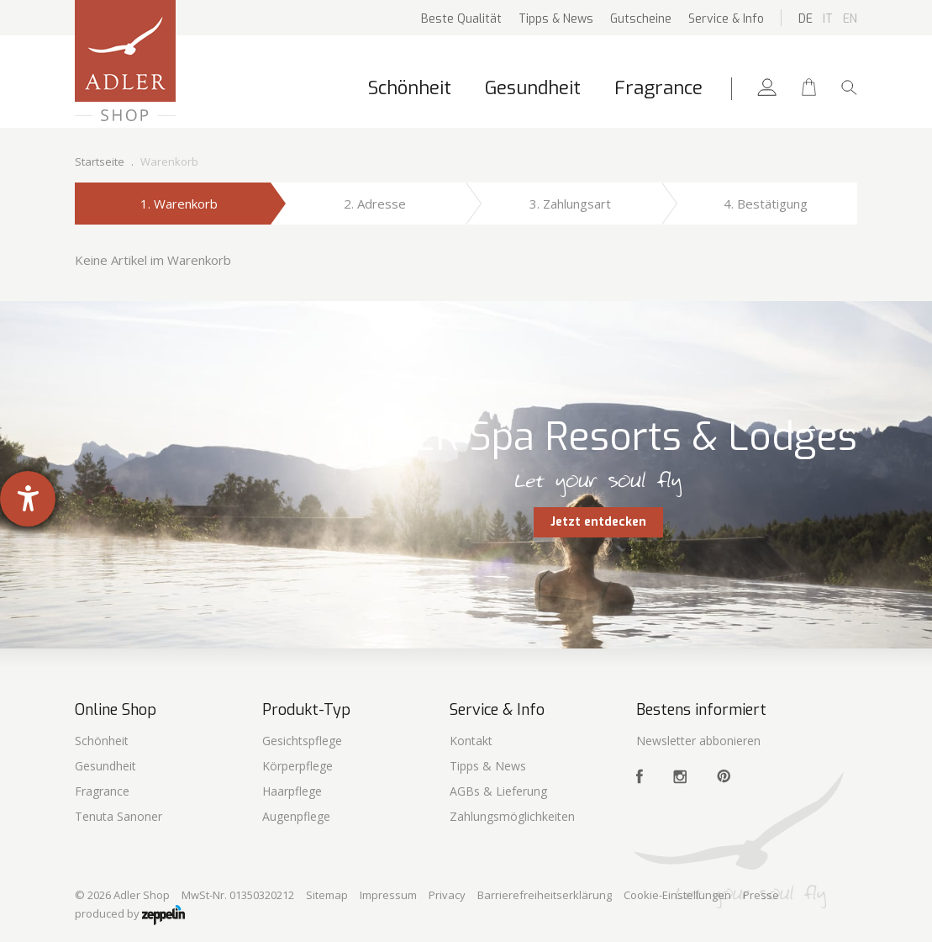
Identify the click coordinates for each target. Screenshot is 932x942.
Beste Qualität (461, 19)
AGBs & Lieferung (498, 791)
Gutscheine (640, 19)
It (828, 19)
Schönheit (409, 88)
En (850, 19)
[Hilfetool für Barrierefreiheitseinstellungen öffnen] (27, 499)
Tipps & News (556, 19)
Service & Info (726, 19)
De (805, 19)
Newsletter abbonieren (698, 741)
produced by (130, 915)
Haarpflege (292, 791)
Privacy (447, 895)
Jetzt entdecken (598, 522)
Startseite (99, 161)
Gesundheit (533, 88)
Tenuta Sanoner (118, 816)
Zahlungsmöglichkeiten (512, 816)
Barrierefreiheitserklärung (544, 895)
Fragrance (658, 88)
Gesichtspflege (302, 741)
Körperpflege (297, 766)
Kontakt (471, 741)
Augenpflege (296, 816)
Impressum (388, 895)
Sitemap (327, 895)
